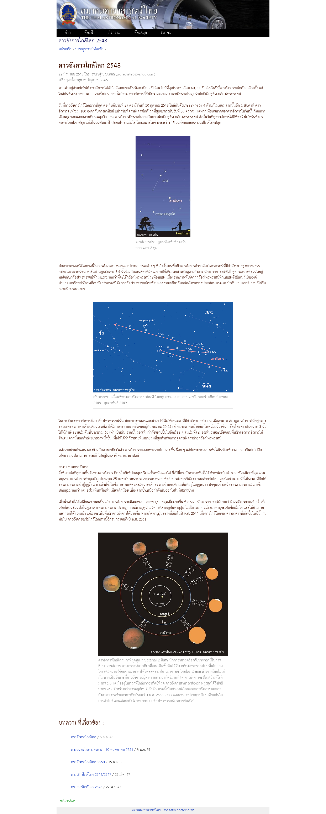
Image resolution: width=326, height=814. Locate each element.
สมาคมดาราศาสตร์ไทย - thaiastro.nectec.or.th (163, 810)
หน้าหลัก (65, 49)
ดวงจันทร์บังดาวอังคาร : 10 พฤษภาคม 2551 (102, 749)
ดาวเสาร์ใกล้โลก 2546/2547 (91, 774)
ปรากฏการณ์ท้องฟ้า (89, 49)
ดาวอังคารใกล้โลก (83, 737)
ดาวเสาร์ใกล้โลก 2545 (86, 787)
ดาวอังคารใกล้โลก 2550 (88, 762)
